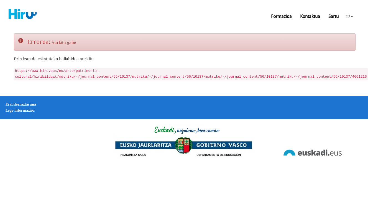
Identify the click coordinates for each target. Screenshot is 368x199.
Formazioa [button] (281, 16)
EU (349, 16)
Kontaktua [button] (310, 16)
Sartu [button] (333, 16)
